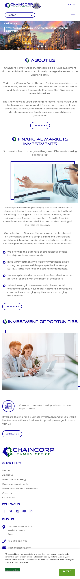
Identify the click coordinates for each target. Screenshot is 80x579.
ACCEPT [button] (67, 571)
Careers (7, 493)
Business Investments (15, 483)
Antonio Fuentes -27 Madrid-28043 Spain (20, 530)
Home (6, 470)
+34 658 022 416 (17, 540)
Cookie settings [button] (12, 570)
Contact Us (8, 497)
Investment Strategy (14, 479)
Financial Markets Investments (20, 488)
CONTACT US (12, 433)
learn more (40, 125)
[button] (34, 46)
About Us (7, 474)
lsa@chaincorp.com (19, 547)
